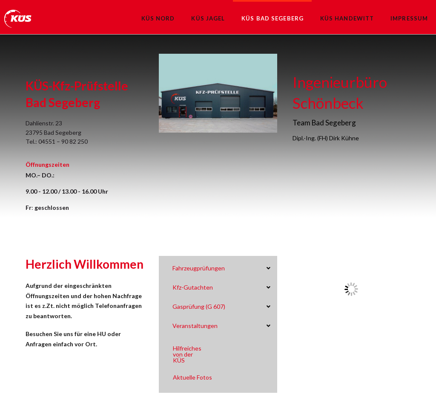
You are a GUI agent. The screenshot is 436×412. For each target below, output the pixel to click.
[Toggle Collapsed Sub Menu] (221, 268)
